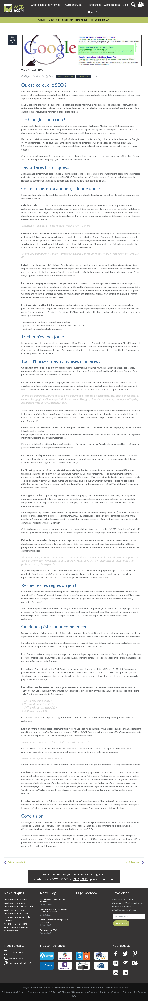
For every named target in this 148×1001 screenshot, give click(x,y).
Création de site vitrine (14, 903)
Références (94, 4)
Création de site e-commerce (17, 913)
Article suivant (135, 862)
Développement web (65, 76)
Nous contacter (11, 930)
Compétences (112, 4)
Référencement (84, 76)
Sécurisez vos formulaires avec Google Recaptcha (53, 910)
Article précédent (14, 862)
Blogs (52, 19)
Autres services (75, 5)
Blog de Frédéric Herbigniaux (72, 19)
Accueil (41, 19)
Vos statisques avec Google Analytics (52, 900)
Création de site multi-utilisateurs (19, 906)
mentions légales (120, 987)
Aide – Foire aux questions (16, 927)
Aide (90, 12)
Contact (100, 12)
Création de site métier (14, 910)
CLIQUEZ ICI (80, 879)
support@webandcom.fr (21, 963)
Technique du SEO (100, 19)
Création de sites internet (46, 5)
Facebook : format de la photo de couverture (55, 921)
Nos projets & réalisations (15, 923)
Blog (125, 4)
